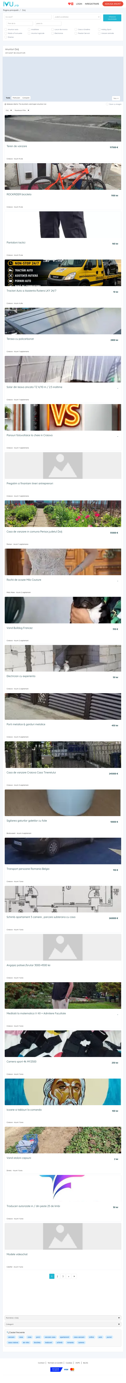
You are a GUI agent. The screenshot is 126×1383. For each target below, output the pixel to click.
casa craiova (13, 1341)
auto (100, 1336)
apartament (64, 1336)
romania (70, 1341)
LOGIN (79, 4)
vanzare (11, 1336)
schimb (59, 1341)
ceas (29, 1336)
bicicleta (37, 1341)
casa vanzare (79, 1336)
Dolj (7, 109)
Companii (25, 98)
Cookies (69, 1362)
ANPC (77, 1362)
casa (21, 1336)
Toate (8, 98)
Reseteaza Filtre (20, 109)
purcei (109, 1336)
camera (81, 1341)
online (91, 1336)
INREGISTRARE (92, 4)
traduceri (48, 1341)
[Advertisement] (63, 76)
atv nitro (26, 1341)
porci (38, 1336)
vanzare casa (50, 1336)
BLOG (85, 1362)
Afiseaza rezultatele (112, 18)
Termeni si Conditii (55, 1362)
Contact (41, 1362)
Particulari (16, 98)
